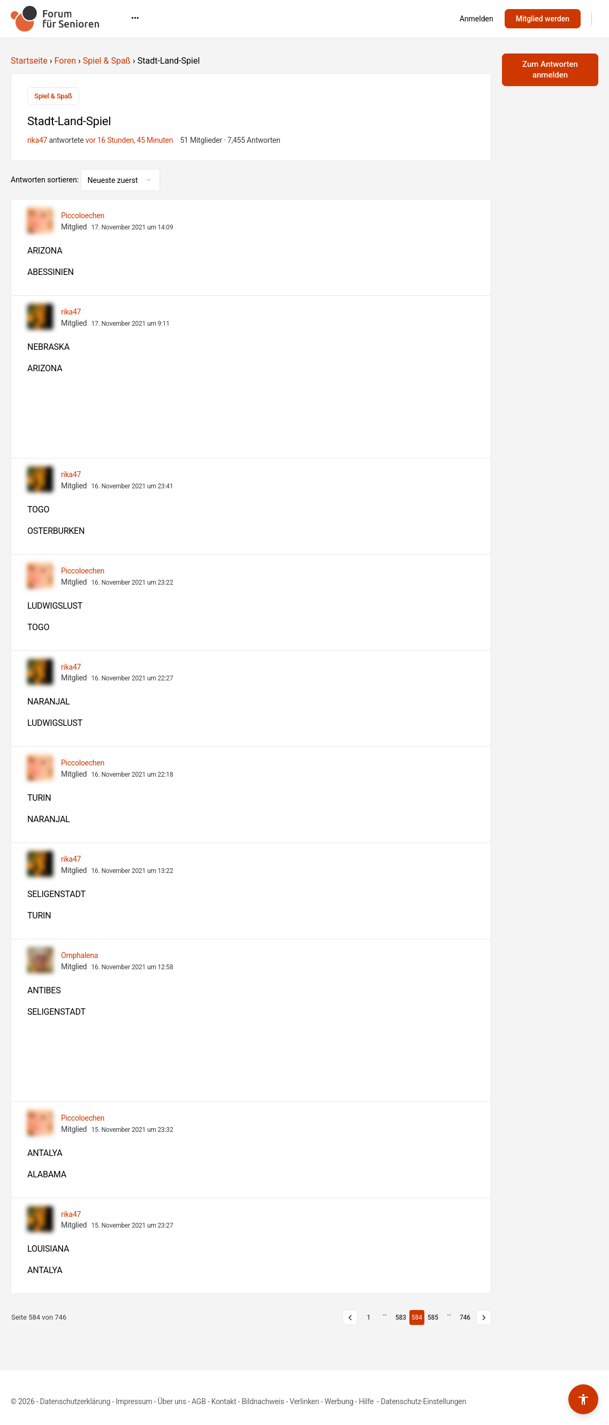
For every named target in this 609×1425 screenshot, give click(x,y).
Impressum (134, 1401)
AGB (199, 1401)
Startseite (29, 61)
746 (465, 1317)
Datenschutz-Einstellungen (423, 1401)
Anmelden (476, 18)
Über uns (172, 1401)
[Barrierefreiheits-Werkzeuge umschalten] (583, 1399)
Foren (65, 61)
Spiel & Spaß (107, 61)
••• (425, 18)
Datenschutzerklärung (75, 1401)
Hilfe (367, 1401)
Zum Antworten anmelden (550, 69)
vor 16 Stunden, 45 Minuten (129, 140)
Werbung (338, 1401)
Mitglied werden (542, 18)
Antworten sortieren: (46, 179)
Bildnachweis (262, 1401)
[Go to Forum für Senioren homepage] (55, 17)
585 (433, 1317)
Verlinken (304, 1401)
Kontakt (224, 1401)
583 (400, 1317)
